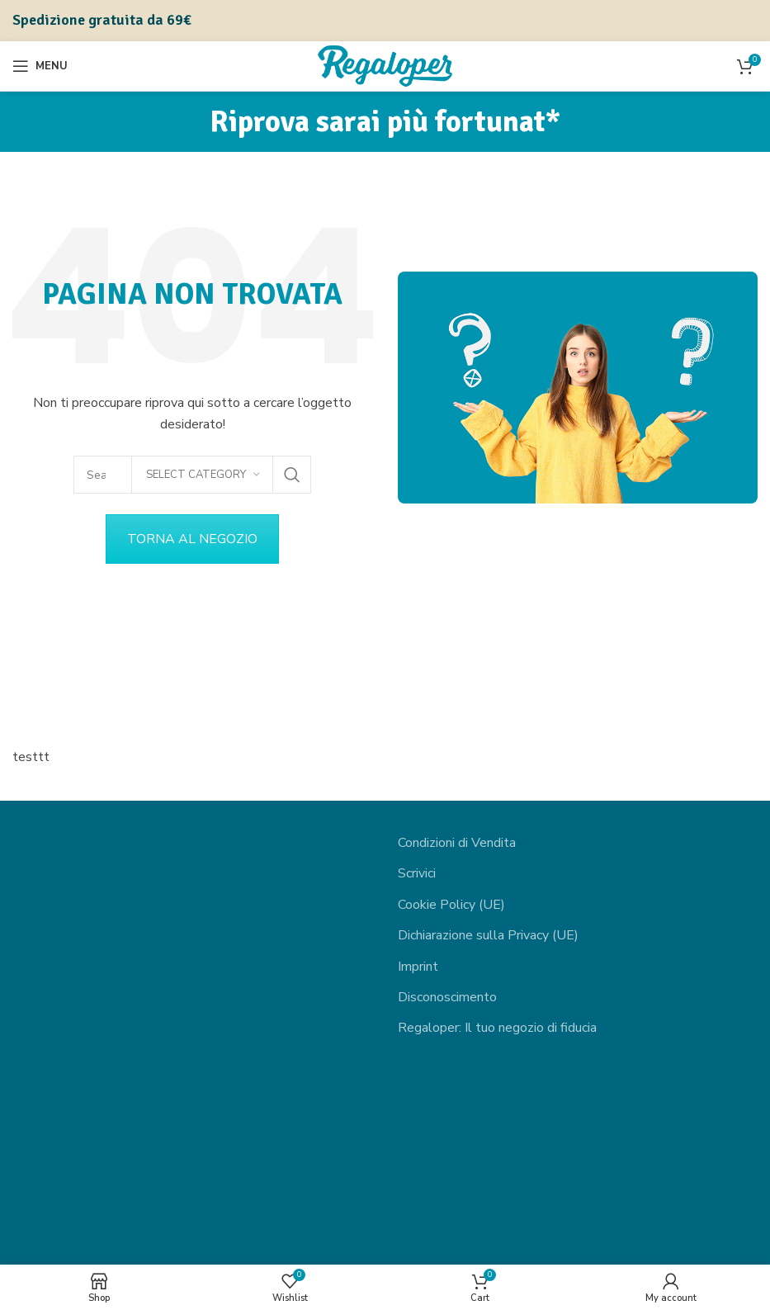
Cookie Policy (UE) (451, 905)
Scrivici (417, 873)
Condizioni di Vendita (457, 843)
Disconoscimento (447, 997)
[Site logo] (385, 65)
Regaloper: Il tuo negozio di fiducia (497, 1028)
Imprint (418, 967)
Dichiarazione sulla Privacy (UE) (488, 935)
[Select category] (202, 474)
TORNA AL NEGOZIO (192, 539)
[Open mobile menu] (40, 66)
